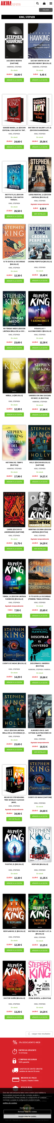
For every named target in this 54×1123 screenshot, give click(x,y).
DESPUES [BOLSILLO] (40, 864)
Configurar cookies (27, 1108)
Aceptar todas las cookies (27, 1116)
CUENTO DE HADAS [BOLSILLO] (14, 663)
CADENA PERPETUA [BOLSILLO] (40, 262)
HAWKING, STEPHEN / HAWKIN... (39, 669)
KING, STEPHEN (14, 134)
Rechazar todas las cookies (27, 1112)
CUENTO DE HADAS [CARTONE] (40, 797)
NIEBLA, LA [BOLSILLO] (14, 396)
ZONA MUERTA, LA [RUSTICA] (40, 998)
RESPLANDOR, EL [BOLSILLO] (14, 931)
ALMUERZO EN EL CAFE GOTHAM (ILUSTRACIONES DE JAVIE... (39, 732)
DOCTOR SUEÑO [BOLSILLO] (14, 998)
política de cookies (10, 1103)
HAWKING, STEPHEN (14, 67)
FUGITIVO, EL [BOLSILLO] (14, 864)
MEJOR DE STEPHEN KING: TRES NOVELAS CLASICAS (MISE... (14, 799)
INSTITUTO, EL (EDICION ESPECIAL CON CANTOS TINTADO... (14, 197)
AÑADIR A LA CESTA (14, 80)
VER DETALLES (40, 214)
